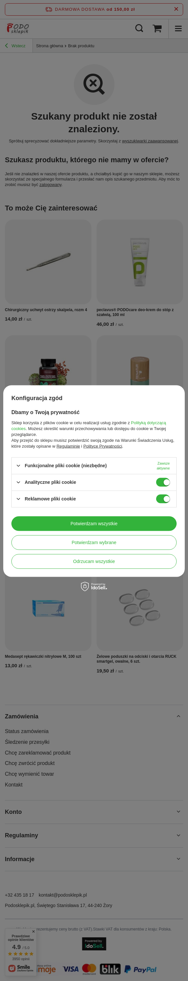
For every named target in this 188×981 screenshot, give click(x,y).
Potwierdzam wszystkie (94, 523)
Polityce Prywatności (102, 445)
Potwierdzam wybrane (94, 542)
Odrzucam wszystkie (94, 561)
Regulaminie (68, 445)
